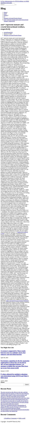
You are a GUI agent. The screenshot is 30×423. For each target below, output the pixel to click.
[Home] (5, 12)
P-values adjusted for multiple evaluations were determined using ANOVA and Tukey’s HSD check (15, 376)
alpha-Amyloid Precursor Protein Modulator (17, 300)
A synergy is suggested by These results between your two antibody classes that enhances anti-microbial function (13, 352)
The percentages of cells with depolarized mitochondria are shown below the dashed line (15, 410)
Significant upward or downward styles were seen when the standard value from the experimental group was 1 (15, 398)
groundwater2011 (8, 32)
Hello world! (22, 418)
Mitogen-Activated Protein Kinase (12, 35)
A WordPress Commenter (10, 418)
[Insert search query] (8, 4)
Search (2, 382)
